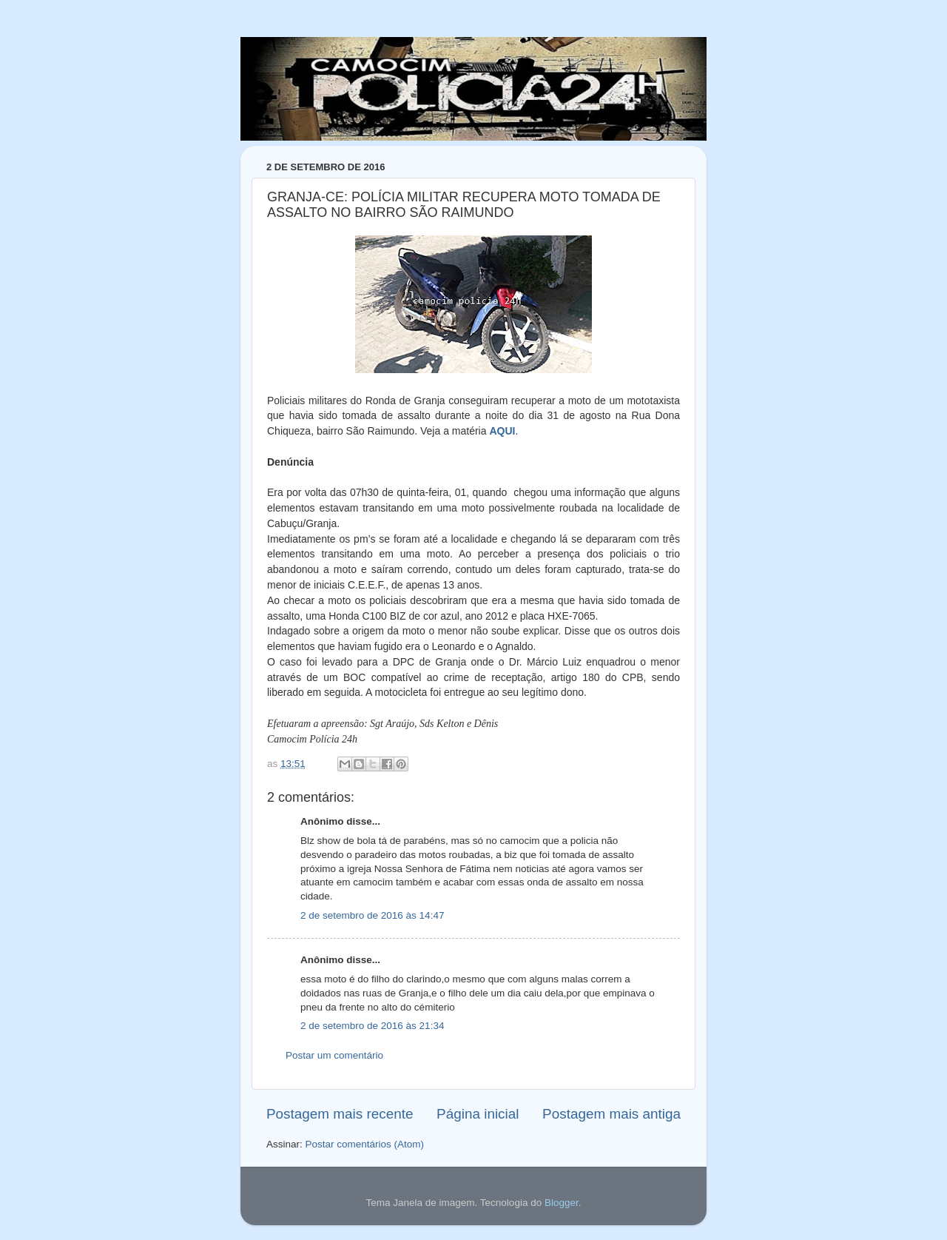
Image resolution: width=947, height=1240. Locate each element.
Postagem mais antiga (611, 1114)
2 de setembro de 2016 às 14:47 (372, 915)
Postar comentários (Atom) (365, 1144)
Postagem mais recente (339, 1114)
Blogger (562, 1202)
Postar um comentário (334, 1055)
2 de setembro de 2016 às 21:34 (372, 1025)
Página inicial (478, 1114)
